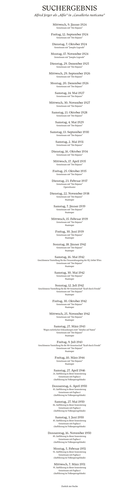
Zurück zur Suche (69, 486)
